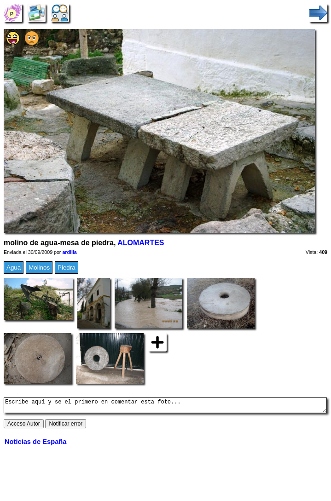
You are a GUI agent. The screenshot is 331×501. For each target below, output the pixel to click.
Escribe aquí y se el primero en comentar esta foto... (165, 406)
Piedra (66, 267)
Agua (13, 267)
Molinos (39, 267)
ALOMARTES (140, 243)
